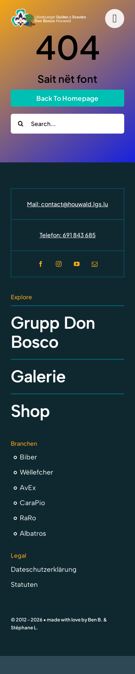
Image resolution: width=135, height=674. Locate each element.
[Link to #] (114, 18)
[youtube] (76, 264)
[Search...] (67, 124)
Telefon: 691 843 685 (68, 235)
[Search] (21, 124)
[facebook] (40, 264)
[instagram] (58, 264)
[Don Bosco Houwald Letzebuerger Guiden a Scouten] (48, 11)
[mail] (94, 264)
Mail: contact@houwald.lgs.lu (67, 204)
